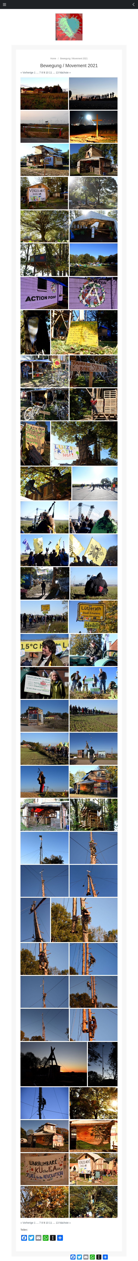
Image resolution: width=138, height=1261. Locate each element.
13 (57, 72)
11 (50, 72)
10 (47, 72)
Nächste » (65, 72)
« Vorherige (26, 72)
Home (53, 58)
